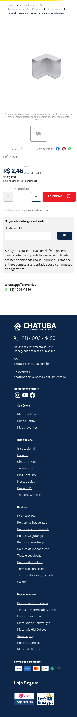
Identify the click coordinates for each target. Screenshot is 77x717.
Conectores (54, 9)
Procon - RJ (24, 488)
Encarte (22, 455)
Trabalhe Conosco (29, 495)
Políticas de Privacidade (33, 529)
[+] (36, 197)
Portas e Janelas (28, 643)
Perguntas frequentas (32, 522)
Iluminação (25, 636)
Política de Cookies (30, 562)
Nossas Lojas (26, 481)
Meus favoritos (27, 427)
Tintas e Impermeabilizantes (36, 610)
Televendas (25, 468)
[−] (8, 197)
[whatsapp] (70, 149)
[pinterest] (64, 149)
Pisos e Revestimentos (32, 603)
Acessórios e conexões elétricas (24, 9)
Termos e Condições (30, 569)
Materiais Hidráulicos (31, 629)
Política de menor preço (33, 549)
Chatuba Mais (26, 462)
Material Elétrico (28, 5)
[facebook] (58, 149)
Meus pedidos (26, 414)
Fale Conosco (26, 516)
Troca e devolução (29, 555)
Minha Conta (26, 421)
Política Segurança (30, 536)
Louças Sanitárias (29, 616)
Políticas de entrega (30, 542)
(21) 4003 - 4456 (37, 338)
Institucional (26, 448)
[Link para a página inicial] (11, 5)
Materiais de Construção (33, 623)
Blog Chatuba (26, 475)
